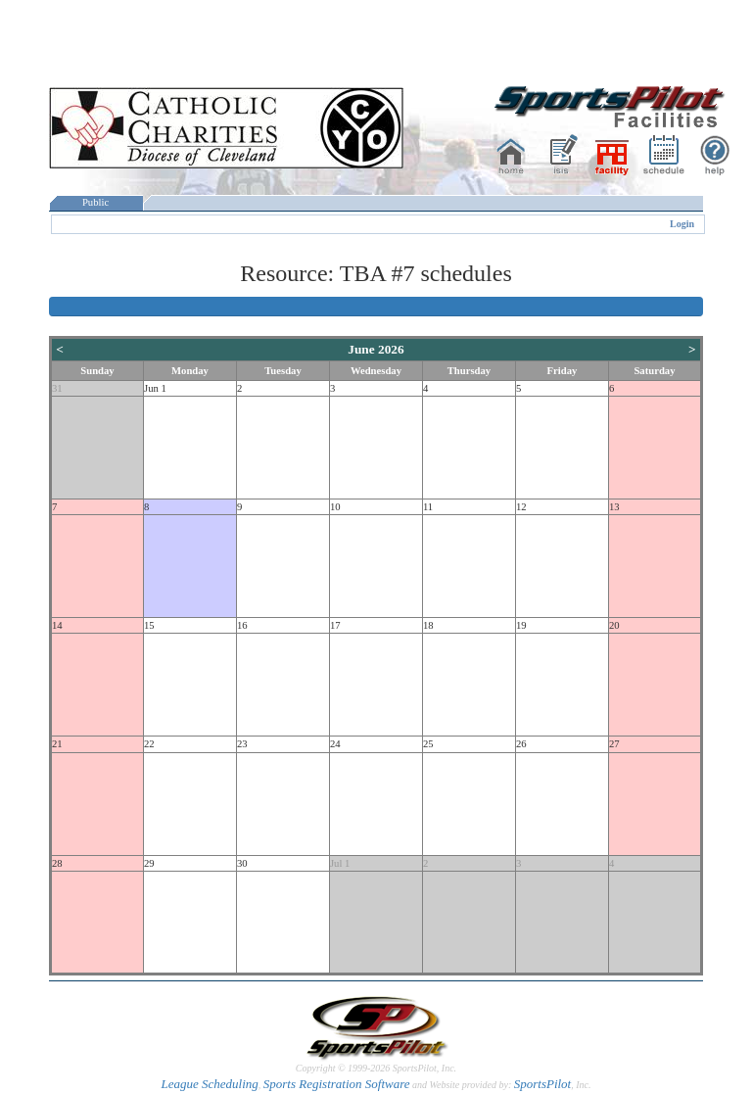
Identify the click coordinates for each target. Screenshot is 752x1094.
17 (335, 625)
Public (96, 202)
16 (242, 625)
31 (57, 388)
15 (149, 625)
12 (521, 506)
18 (428, 625)
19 (521, 625)
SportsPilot (543, 1083)
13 (614, 506)
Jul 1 (340, 863)
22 (149, 743)
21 (57, 743)
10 (335, 506)
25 (428, 743)
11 (428, 506)
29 (149, 863)
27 (614, 743)
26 (521, 743)
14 (57, 625)
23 (242, 743)
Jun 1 (155, 388)
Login (682, 223)
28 (57, 863)
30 (242, 863)
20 (614, 625)
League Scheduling (209, 1083)
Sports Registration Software (336, 1083)
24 (335, 743)
